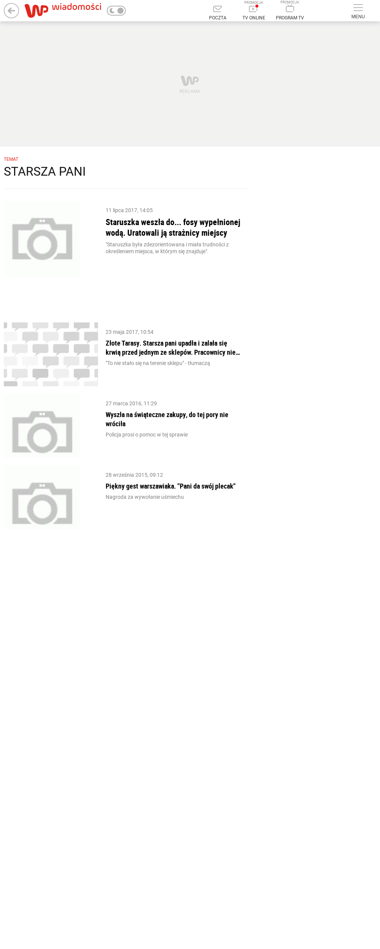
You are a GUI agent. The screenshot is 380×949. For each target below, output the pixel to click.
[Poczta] (217, 13)
